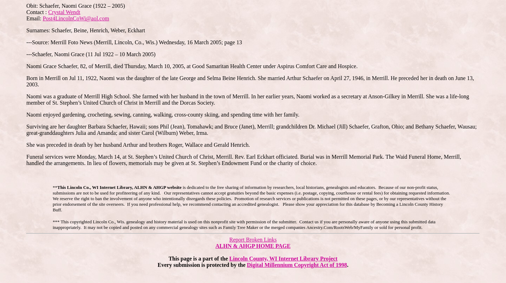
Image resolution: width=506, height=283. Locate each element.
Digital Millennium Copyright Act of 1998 (297, 265)
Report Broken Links (253, 240)
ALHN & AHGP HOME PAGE (253, 246)
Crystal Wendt (64, 12)
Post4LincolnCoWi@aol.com (76, 18)
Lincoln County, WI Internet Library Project (283, 259)
